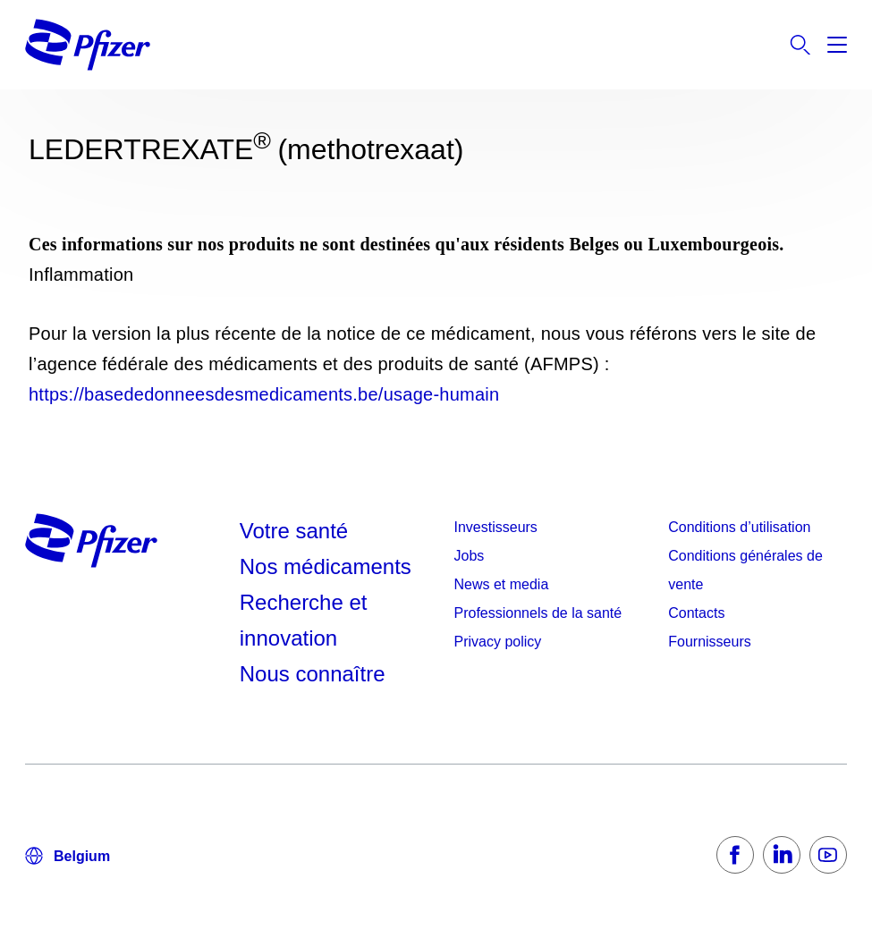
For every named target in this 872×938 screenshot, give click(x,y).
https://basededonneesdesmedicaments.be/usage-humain (264, 394)
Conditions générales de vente (745, 570)
